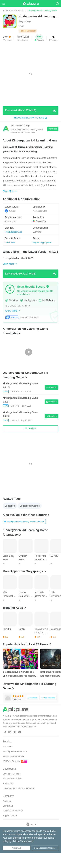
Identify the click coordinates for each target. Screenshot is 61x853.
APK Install (8, 746)
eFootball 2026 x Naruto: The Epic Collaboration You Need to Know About (19, 674)
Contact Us (8, 806)
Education (21, 10)
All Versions (30, 428)
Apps (12, 10)
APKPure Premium (11, 761)
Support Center (10, 815)
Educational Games (30, 506)
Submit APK (8, 783)
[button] (39, 38)
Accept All (16, 848)
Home (5, 10)
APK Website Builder (12, 778)
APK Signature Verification (15, 751)
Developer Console (12, 774)
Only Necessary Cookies (44, 848)
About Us (7, 801)
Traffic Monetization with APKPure (18, 788)
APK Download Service (13, 756)
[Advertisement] (30, 74)
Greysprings (25, 21)
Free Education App (13, 232)
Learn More (27, 841)
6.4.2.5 (10, 211)
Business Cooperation (13, 810)
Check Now (10, 242)
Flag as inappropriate (42, 242)
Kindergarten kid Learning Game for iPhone (24, 521)
